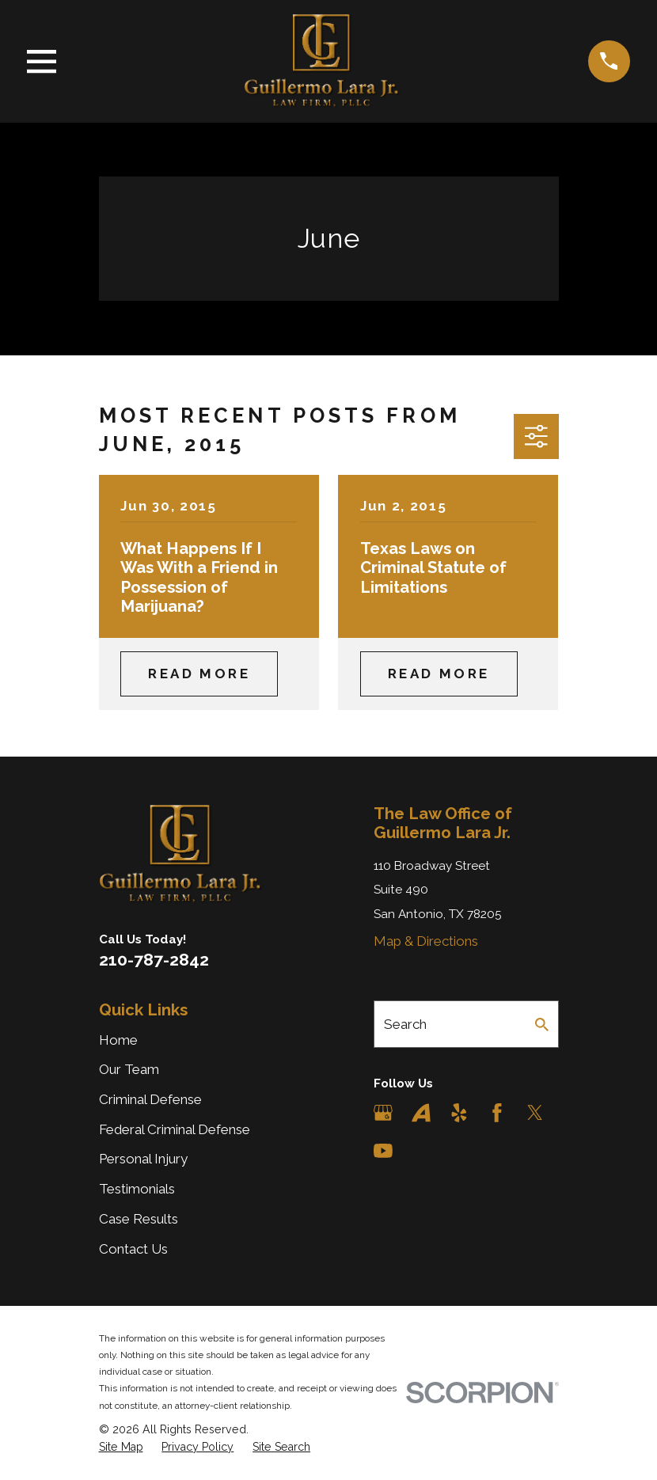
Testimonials (137, 1189)
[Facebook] (497, 1112)
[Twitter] (535, 1112)
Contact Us (133, 1249)
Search (405, 1024)
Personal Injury (143, 1159)
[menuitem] (121, 1447)
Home (118, 1040)
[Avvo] (421, 1112)
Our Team (129, 1069)
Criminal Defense (150, 1099)
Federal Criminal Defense (174, 1129)
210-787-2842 (154, 960)
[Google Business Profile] (383, 1112)
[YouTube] (383, 1150)
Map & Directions (426, 941)
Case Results (138, 1219)
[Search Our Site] (542, 1024)
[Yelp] (459, 1112)
